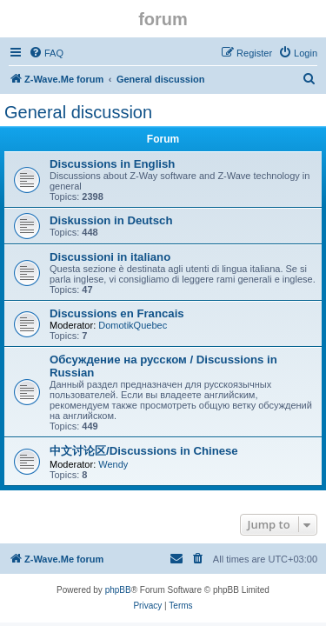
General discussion (78, 112)
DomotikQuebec (132, 325)
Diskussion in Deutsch (111, 220)
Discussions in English (112, 163)
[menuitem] (46, 53)
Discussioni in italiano (110, 256)
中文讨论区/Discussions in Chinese (144, 450)
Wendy (113, 464)
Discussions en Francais (117, 313)
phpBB (118, 590)
